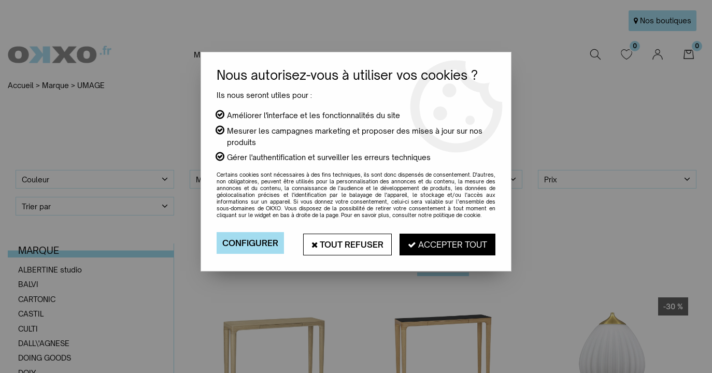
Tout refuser (347, 243)
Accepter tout (447, 243)
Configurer (250, 243)
